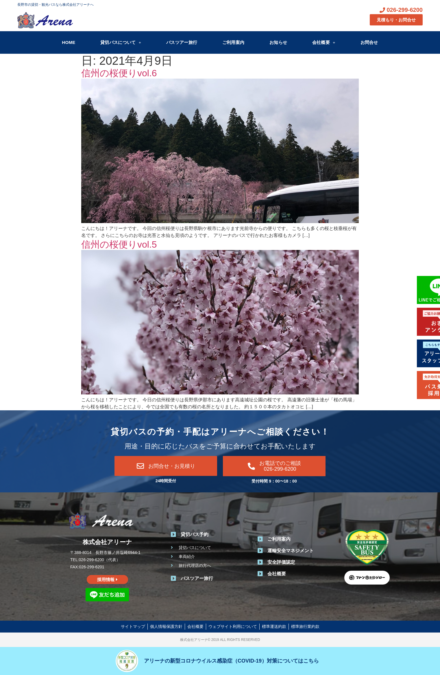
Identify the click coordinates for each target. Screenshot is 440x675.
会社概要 (323, 42)
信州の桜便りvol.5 (119, 244)
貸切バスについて (120, 42)
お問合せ (369, 42)
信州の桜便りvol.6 (119, 73)
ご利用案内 (233, 42)
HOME (68, 42)
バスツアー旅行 (181, 42)
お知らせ (278, 42)
